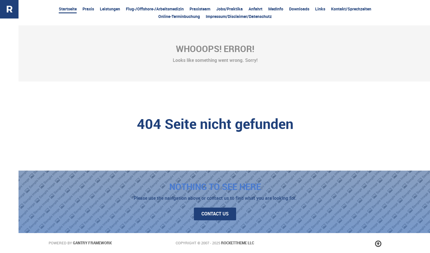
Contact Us (215, 214)
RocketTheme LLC (237, 243)
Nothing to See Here (215, 187)
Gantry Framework (92, 243)
